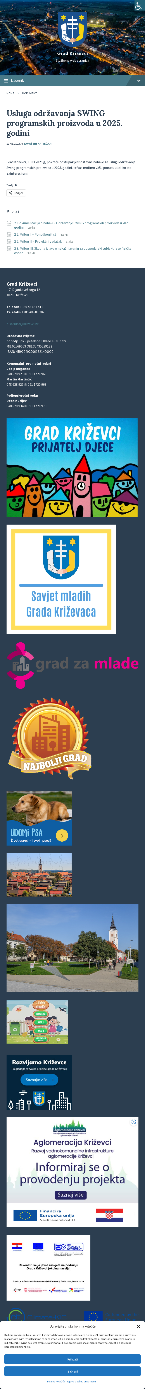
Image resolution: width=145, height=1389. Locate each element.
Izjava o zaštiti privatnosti (81, 1381)
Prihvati (72, 1359)
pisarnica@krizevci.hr (22, 324)
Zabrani (72, 1371)
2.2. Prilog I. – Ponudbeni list (35, 234)
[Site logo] (72, 45)
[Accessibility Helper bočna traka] (140, 5)
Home (10, 93)
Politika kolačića (56, 1381)
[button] (138, 1326)
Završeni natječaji (38, 143)
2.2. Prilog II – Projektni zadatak (38, 241)
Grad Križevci (72, 53)
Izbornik (72, 81)
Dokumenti (30, 93)
